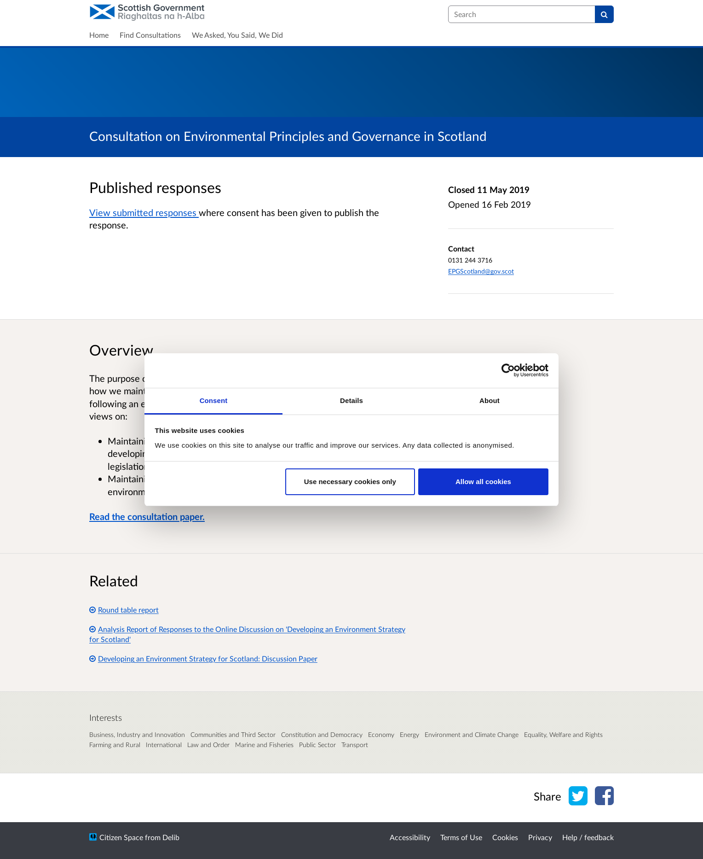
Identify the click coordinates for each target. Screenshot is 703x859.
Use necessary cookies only (350, 481)
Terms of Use (461, 837)
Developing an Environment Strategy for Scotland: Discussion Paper (203, 658)
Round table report (124, 609)
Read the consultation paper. (147, 516)
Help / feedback (588, 837)
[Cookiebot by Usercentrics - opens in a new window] (508, 370)
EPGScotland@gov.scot (481, 271)
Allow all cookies (483, 481)
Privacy (540, 837)
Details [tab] (351, 400)
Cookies (505, 837)
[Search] (604, 14)
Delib (170, 837)
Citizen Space (121, 837)
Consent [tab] (214, 400)
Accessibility (410, 837)
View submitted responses (144, 212)
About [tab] (489, 400)
